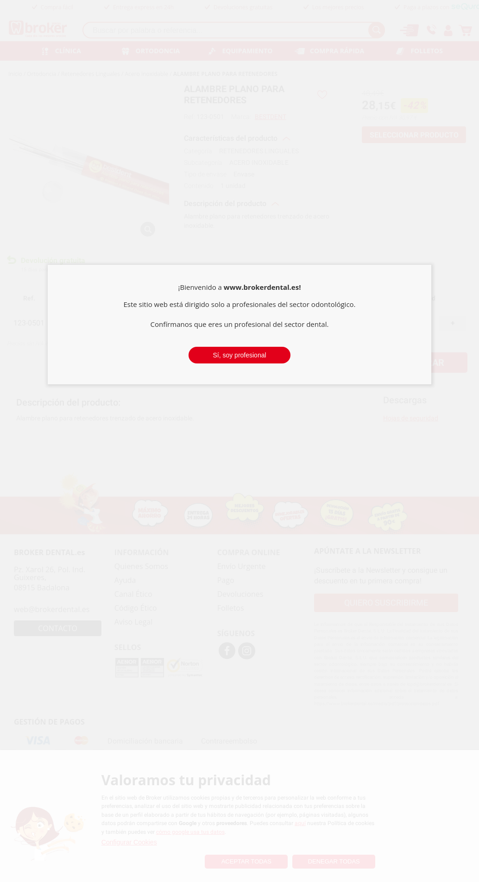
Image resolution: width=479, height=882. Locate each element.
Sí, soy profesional (239, 355)
